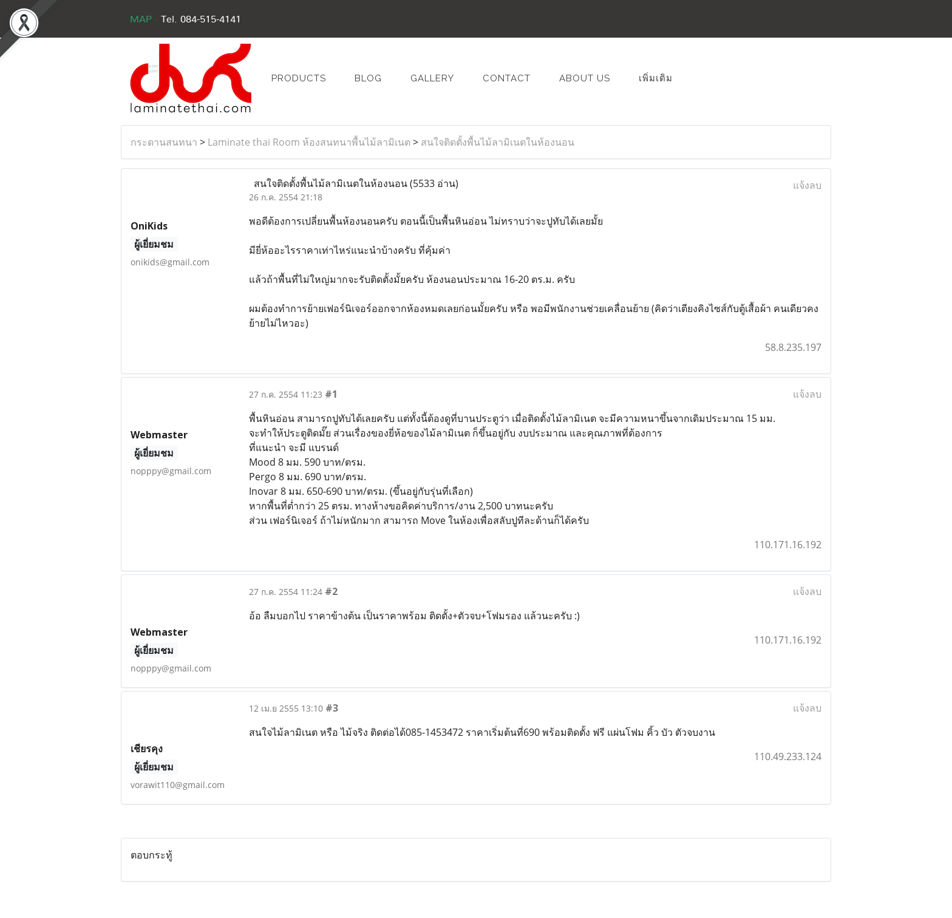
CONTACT (507, 78)
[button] (705, 78)
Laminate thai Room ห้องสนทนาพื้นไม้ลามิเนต (309, 142)
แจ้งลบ (807, 185)
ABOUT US (584, 78)
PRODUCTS (298, 78)
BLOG (368, 78)
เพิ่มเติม (656, 78)
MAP (141, 19)
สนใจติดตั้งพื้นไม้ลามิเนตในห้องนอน (497, 142)
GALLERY (432, 78)
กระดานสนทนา (164, 142)
